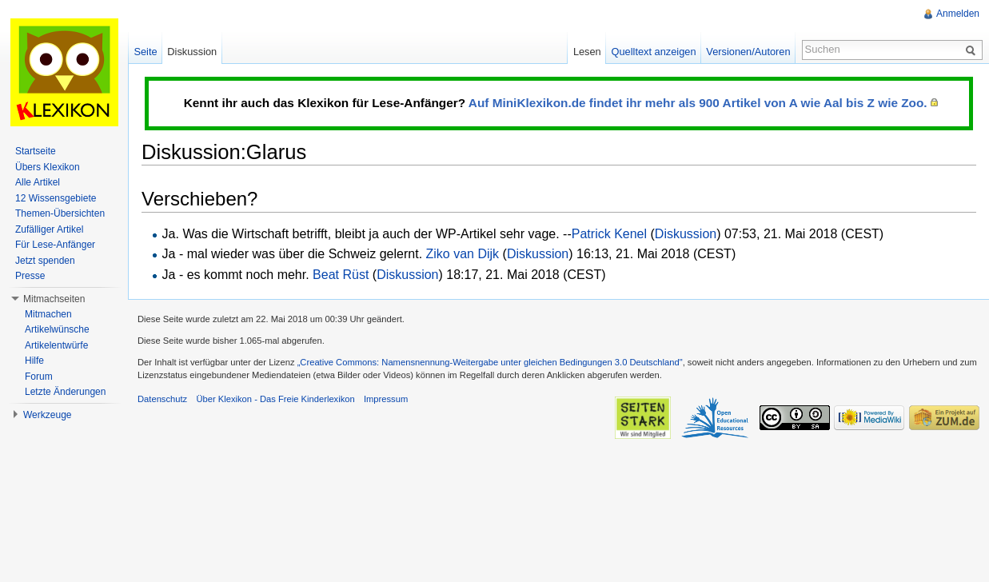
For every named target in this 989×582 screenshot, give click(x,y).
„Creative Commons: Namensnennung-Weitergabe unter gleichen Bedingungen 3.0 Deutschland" (490, 362)
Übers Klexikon (47, 167)
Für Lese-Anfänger (55, 244)
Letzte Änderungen (65, 391)
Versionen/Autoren (748, 52)
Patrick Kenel (609, 234)
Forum (39, 376)
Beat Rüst (341, 274)
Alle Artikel (37, 182)
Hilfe (34, 360)
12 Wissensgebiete (55, 198)
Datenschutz (162, 399)
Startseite (35, 151)
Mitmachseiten (54, 299)
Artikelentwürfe (56, 345)
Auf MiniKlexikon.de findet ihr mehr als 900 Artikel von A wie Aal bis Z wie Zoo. (698, 103)
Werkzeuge (47, 415)
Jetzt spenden (45, 260)
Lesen (587, 52)
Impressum (386, 399)
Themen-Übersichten (60, 213)
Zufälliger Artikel (49, 229)
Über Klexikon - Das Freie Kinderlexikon (275, 399)
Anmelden (957, 13)
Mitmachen (48, 314)
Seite (145, 52)
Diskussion (685, 234)
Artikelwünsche (57, 329)
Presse (30, 275)
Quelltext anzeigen (654, 52)
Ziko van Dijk (463, 254)
